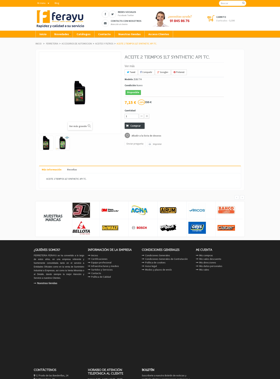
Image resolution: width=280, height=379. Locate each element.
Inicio (39, 43)
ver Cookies (243, 341)
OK (186, 315)
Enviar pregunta (135, 143)
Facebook (55, 316)
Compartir (146, 72)
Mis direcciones (207, 262)
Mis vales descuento (210, 259)
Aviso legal (151, 266)
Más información (51, 169)
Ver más (130, 66)
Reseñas (72, 169)
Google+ (162, 72)
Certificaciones (99, 259)
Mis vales (204, 269)
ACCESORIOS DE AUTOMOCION (77, 43)
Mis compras (206, 255)
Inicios (94, 255)
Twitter (53, 319)
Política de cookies (155, 262)
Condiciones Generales (157, 255)
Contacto (96, 273)
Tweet (131, 72)
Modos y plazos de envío (158, 269)
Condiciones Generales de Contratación (166, 259)
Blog (57, 3)
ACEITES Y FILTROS (104, 43)
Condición (130, 85)
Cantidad (130, 110)
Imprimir (157, 144)
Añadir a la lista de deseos (146, 135)
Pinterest (179, 72)
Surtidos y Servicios (102, 269)
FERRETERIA (52, 43)
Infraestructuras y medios (105, 266)
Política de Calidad (101, 276)
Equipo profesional (101, 262)
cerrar (269, 341)
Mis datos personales (210, 266)
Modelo (129, 79)
